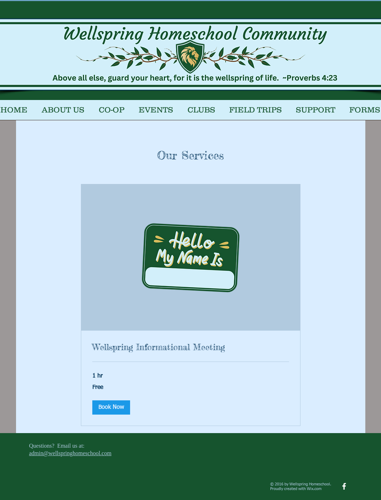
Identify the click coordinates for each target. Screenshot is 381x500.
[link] (190, 347)
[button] (112, 112)
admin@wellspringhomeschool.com (70, 453)
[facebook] (344, 486)
